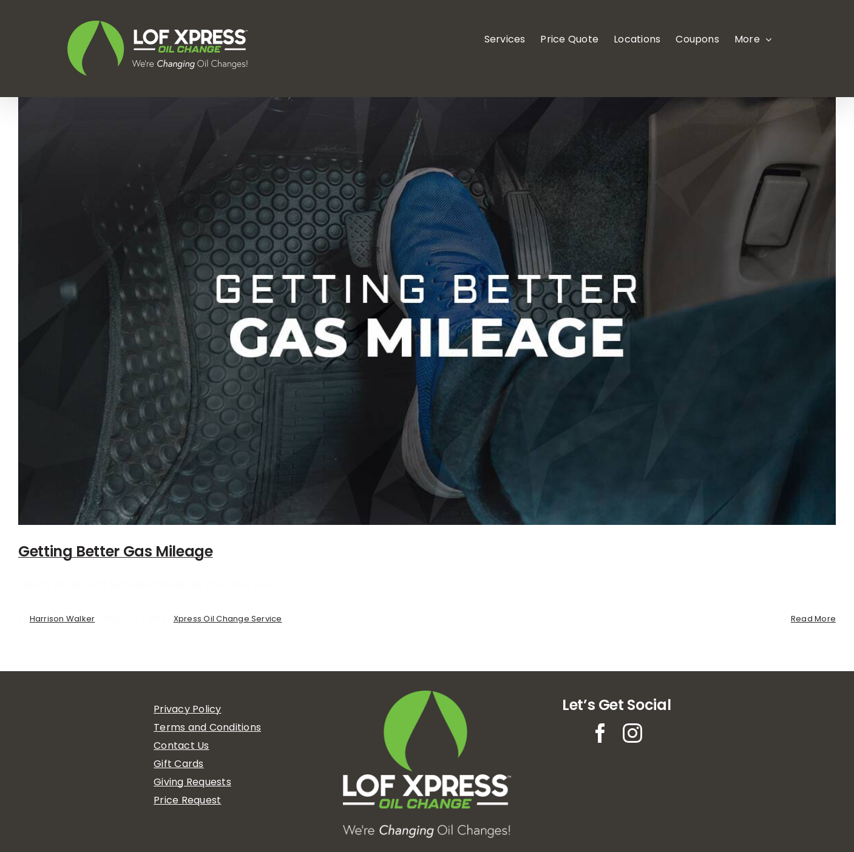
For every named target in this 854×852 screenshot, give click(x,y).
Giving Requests (192, 782)
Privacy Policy (187, 709)
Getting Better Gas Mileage (115, 551)
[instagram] (632, 733)
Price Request (187, 800)
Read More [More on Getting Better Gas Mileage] (813, 618)
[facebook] (600, 733)
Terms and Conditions (207, 727)
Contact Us (181, 745)
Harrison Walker (62, 618)
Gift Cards (178, 764)
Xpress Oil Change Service (228, 618)
